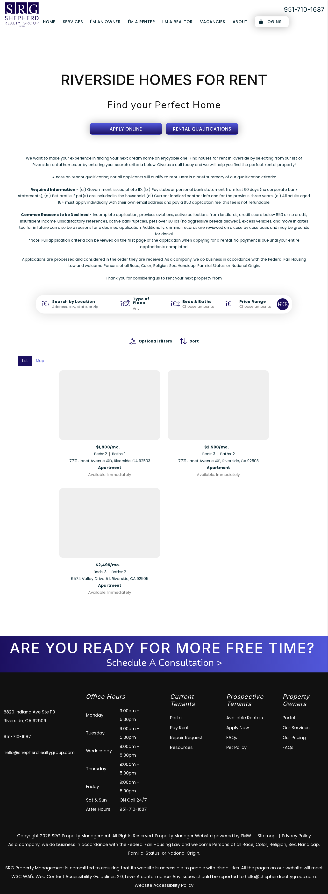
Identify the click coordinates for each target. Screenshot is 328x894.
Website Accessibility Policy (164, 878)
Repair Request (186, 730)
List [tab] (25, 353)
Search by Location (73, 302)
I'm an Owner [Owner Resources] (105, 22)
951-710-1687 (304, 9)
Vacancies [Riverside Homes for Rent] (212, 22)
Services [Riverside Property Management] (73, 22)
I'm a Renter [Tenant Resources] (141, 22)
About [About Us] (240, 22)
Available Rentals (244, 710)
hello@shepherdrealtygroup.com (39, 745)
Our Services (296, 720)
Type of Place (141, 301)
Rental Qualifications (202, 129)
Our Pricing (294, 730)
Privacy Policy (296, 828)
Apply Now (237, 720)
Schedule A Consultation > (164, 655)
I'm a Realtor (177, 22)
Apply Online (125, 129)
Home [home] (49, 22)
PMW (246, 828)
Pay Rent (179, 720)
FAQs (231, 730)
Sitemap (266, 828)
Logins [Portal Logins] (270, 22)
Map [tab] (40, 353)
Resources (181, 740)
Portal (176, 710)
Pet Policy (236, 740)
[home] (22, 14)
